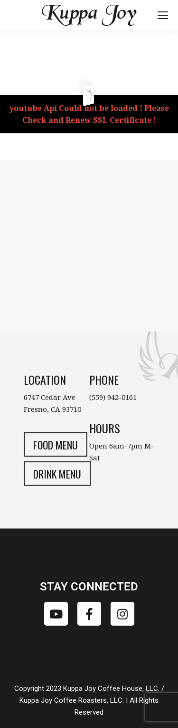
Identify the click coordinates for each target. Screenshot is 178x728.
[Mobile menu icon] (163, 15)
